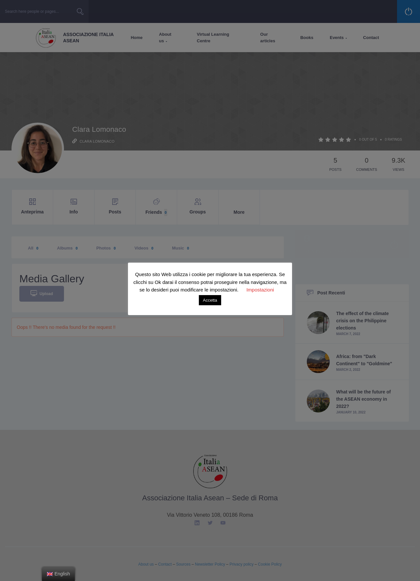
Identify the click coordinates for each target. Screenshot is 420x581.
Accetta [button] (210, 300)
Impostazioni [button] (260, 289)
